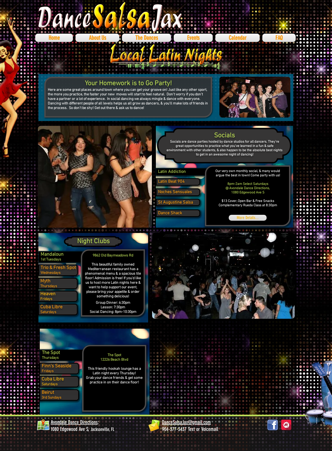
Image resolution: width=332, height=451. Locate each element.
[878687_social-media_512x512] (286, 424)
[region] (173, 172)
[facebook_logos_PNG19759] (272, 424)
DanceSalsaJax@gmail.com (186, 422)
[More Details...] (248, 218)
